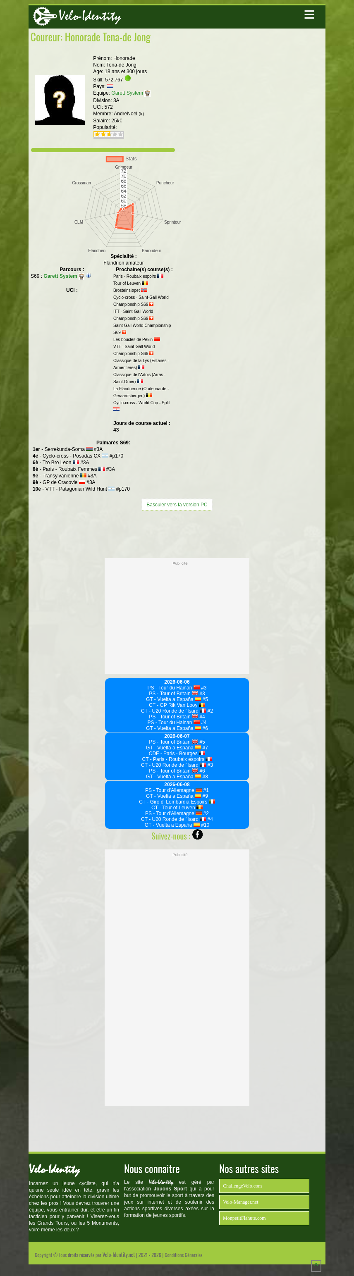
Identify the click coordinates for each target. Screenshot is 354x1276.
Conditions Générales (183, 1254)
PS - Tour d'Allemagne (173, 790)
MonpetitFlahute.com (244, 1218)
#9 (204, 796)
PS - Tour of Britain (173, 693)
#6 (204, 728)
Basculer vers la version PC (176, 505)
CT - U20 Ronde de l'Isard (173, 711)
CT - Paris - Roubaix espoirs (177, 759)
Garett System (130, 93)
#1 (205, 790)
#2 (209, 711)
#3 (203, 688)
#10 (204, 825)
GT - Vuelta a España (173, 699)
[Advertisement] (177, 533)
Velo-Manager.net (240, 1202)
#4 (201, 717)
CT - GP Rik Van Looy (177, 705)
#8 (204, 777)
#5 (204, 699)
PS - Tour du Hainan (174, 688)
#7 (204, 748)
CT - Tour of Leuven (177, 808)
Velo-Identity (90, 16)
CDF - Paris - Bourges (177, 753)
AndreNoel (129, 114)
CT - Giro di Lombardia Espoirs (177, 802)
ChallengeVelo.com (242, 1186)
